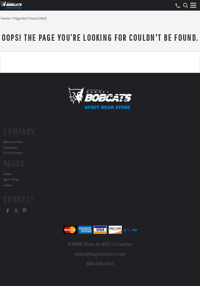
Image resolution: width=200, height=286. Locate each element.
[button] (185, 5)
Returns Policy (13, 142)
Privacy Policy (12, 153)
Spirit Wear (11, 179)
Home (5, 18)
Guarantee (10, 147)
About (7, 185)
